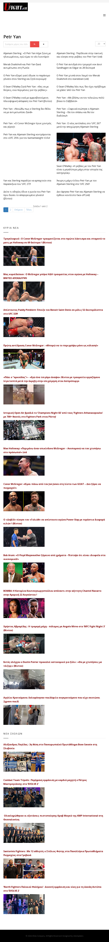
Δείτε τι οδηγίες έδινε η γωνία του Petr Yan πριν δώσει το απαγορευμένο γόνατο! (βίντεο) (26, 195)
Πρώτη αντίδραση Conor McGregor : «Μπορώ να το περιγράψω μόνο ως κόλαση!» (50, 345)
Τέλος (29, 209)
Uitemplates (78, 936)
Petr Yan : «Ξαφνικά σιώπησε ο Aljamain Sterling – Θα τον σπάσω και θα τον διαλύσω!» (78, 112)
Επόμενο (19, 209)
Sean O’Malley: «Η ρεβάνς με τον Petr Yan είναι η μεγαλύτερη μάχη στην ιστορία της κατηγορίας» (79, 169)
